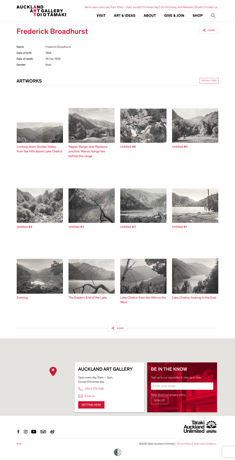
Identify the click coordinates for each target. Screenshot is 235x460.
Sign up (159, 400)
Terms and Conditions (204, 444)
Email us (86, 396)
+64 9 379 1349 (91, 388)
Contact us (211, 7)
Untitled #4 (24, 227)
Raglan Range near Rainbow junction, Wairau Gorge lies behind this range (87, 151)
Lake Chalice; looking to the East (194, 298)
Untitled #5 (180, 147)
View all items (209, 80)
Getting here (91, 405)
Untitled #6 (128, 147)
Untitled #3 (76, 227)
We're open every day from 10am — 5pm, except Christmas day (121, 7)
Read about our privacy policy (168, 395)
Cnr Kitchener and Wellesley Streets (181, 7)
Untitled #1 (179, 227)
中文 (19, 444)
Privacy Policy (184, 444)
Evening (22, 298)
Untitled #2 (128, 227)
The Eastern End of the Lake (87, 298)
